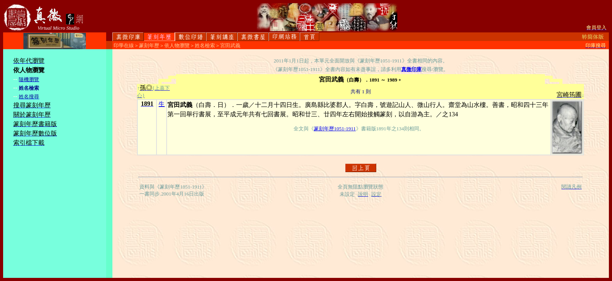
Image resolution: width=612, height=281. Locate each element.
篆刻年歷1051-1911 (335, 129)
